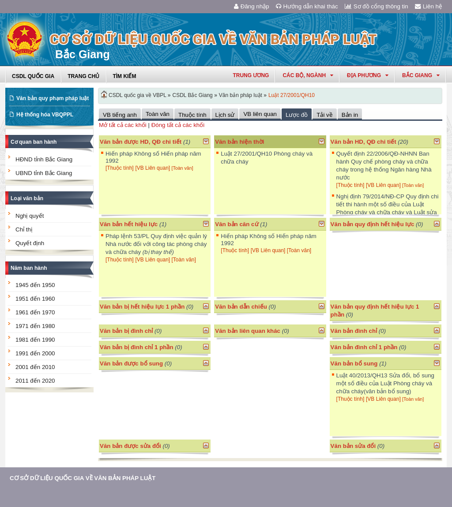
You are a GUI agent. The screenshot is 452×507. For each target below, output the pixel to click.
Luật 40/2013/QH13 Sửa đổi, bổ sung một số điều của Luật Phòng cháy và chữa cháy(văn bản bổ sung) (385, 383)
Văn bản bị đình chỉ (126, 331)
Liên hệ (428, 6)
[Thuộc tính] (119, 168)
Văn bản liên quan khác (247, 331)
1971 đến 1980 (35, 326)
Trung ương (251, 75)
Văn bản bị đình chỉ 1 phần (136, 347)
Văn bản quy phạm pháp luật (52, 98)
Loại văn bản (27, 198)
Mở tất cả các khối (123, 125)
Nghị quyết (29, 215)
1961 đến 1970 (35, 312)
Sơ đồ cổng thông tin (376, 6)
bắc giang (421, 75)
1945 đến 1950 (35, 285)
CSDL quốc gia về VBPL (137, 95)
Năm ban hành (29, 268)
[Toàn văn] (182, 168)
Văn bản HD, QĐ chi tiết (364, 141)
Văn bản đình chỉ (354, 331)
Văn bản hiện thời (239, 141)
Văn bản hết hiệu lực (129, 224)
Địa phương (367, 75)
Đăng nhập (251, 6)
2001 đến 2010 (35, 367)
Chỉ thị (23, 229)
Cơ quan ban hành (33, 142)
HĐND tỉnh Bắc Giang (43, 159)
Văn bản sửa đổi (353, 446)
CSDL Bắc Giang (193, 95)
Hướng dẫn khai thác (307, 6)
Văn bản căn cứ (236, 224)
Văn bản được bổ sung (131, 363)
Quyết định (29, 243)
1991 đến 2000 (35, 353)
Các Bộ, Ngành (307, 75)
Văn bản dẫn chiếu (241, 306)
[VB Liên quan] (153, 168)
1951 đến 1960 (35, 298)
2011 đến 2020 (35, 380)
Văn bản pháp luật (240, 95)
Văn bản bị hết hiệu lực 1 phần (142, 306)
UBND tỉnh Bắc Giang (43, 173)
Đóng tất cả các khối (178, 125)
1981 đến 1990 (35, 339)
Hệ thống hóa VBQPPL (44, 115)
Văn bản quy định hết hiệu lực (372, 224)
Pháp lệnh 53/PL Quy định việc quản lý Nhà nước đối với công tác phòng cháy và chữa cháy (156, 244)
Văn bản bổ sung (354, 363)
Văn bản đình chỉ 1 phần (364, 347)
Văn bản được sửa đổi (130, 446)
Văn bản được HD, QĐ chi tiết (140, 141)
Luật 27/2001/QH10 (291, 95)
